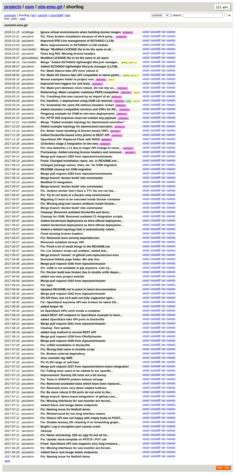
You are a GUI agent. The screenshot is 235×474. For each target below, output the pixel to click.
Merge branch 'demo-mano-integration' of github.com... (79, 396)
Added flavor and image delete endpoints (69, 405)
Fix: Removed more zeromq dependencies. (70, 238)
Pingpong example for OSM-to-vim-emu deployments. (78, 113)
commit (42, 15)
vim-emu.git (50, 6)
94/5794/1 (115, 131)
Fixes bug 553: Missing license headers (68, 53)
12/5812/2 (123, 118)
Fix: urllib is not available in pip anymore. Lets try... (76, 268)
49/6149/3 (125, 92)
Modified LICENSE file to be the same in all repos (75, 58)
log (33, 15)
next (22, 18)
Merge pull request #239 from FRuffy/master (71, 336)
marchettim (29, 49)
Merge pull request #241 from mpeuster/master (73, 323)
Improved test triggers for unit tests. (66, 83)
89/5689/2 (106, 140)
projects (12, 6)
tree (67, 15)
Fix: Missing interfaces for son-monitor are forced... (76, 400)
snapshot (171, 31)
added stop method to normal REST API (68, 332)
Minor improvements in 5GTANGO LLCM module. (75, 45)
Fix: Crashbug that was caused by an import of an (75, 96)
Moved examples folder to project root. (67, 79)
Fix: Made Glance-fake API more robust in (69, 70)
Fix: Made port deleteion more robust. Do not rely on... (79, 88)
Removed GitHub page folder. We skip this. (70, 259)
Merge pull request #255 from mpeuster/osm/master (76, 156)
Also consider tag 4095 (56, 358)
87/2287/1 (128, 148)
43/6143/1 (116, 97)
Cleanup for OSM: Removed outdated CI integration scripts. (82, 216)
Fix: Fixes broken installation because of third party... (78, 36)
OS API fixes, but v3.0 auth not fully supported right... (78, 298)
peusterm (28, 36)
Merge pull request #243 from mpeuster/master (73, 280)
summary (10, 15)
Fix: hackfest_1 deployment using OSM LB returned (76, 100)
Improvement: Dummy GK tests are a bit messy (73, 375)
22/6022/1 (124, 110)
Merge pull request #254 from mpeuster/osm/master (76, 173)
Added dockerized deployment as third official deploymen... (82, 220)
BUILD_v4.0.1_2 (128, 62)
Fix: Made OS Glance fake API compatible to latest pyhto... (81, 75)
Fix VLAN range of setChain (60, 362)
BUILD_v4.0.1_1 (130, 75)
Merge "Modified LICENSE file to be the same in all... (77, 49)
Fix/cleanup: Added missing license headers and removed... (82, 152)
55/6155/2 (97, 84)
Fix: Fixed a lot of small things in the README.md (75, 246)
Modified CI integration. (57, 182)
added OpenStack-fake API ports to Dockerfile (72, 319)
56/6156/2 (100, 80)
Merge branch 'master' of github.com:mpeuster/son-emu (80, 255)
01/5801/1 (119, 127)
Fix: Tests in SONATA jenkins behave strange (72, 379)
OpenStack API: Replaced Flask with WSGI (70, 139)
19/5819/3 (121, 114)
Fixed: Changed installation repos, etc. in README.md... (80, 160)
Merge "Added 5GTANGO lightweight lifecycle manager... (80, 62)
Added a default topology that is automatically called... (78, 229)
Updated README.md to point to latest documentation (78, 289)
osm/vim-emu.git (15, 25)
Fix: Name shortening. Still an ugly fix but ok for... (75, 435)
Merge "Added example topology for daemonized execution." (83, 122)
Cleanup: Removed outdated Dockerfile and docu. (75, 212)
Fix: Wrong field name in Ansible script (68, 349)
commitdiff (56, 15)
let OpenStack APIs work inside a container (71, 310)
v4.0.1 (111, 80)
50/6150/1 (122, 88)
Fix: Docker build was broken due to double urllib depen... (81, 272)
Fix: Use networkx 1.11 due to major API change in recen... (81, 148)
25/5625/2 (104, 144)
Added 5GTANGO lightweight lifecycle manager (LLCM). (79, 66)
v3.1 (128, 101)
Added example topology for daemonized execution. (77, 126)
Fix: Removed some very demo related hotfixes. (74, 388)
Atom (219, 468)
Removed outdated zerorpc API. (63, 242)
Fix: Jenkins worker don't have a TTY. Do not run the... (78, 190)
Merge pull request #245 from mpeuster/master (73, 263)
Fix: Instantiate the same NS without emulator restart (77, 105)
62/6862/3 (127, 32)
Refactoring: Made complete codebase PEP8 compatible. (80, 92)
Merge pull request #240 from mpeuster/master (73, 340)
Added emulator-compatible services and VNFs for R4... (80, 109)
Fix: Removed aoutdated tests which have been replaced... (81, 383)
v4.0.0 (136, 92)
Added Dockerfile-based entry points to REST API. (75, 135)
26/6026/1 (118, 101)
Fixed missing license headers (62, 233)
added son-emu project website (62, 276)
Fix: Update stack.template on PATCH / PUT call (73, 439)
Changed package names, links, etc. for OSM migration (79, 165)
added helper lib (52, 306)
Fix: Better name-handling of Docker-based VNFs (75, 130)
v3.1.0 (136, 101)
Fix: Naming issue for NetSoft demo (65, 409)
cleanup (46, 430)
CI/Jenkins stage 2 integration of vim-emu (69, 143)
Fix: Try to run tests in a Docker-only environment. (76, 195)
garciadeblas (30, 58)
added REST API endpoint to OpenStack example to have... (81, 315)
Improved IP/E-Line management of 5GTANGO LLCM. (77, 40)
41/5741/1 (116, 135)
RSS (227, 468)
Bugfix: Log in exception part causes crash (70, 426)
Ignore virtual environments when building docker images (81, 32)
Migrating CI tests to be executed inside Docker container (80, 199)
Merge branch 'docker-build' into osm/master (72, 178)
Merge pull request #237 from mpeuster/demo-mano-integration (85, 366)
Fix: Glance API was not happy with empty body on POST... (81, 418)
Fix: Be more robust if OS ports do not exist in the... (76, 392)
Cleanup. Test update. (56, 328)
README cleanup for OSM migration (66, 169)
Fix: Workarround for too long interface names (73, 413)
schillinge (28, 32)
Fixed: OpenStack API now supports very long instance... (80, 443)
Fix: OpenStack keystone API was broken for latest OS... (79, 302)
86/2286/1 (130, 152)
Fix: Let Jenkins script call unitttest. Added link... (74, 250)
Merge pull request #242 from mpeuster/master (73, 293)
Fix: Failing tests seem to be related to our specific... (77, 370)
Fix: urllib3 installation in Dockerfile (65, 345)
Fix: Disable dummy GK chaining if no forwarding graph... (80, 422)
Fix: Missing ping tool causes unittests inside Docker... (79, 203)
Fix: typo (47, 285)
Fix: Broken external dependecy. (63, 353)
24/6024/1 (120, 105)
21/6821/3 (120, 37)
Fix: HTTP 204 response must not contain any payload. (79, 118)
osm (29, 6)
